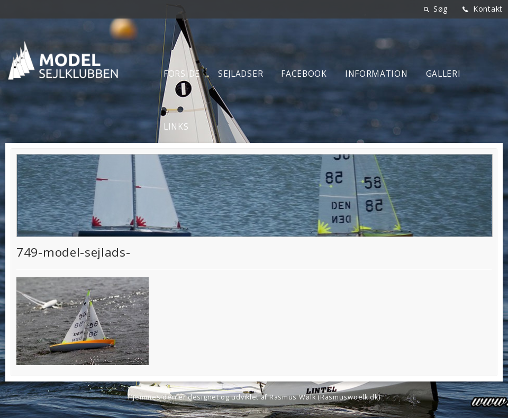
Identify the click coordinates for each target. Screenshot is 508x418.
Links (176, 126)
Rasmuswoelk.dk (349, 397)
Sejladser (240, 73)
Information (376, 73)
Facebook (304, 73)
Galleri (443, 73)
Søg (440, 9)
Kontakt (488, 9)
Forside (182, 73)
